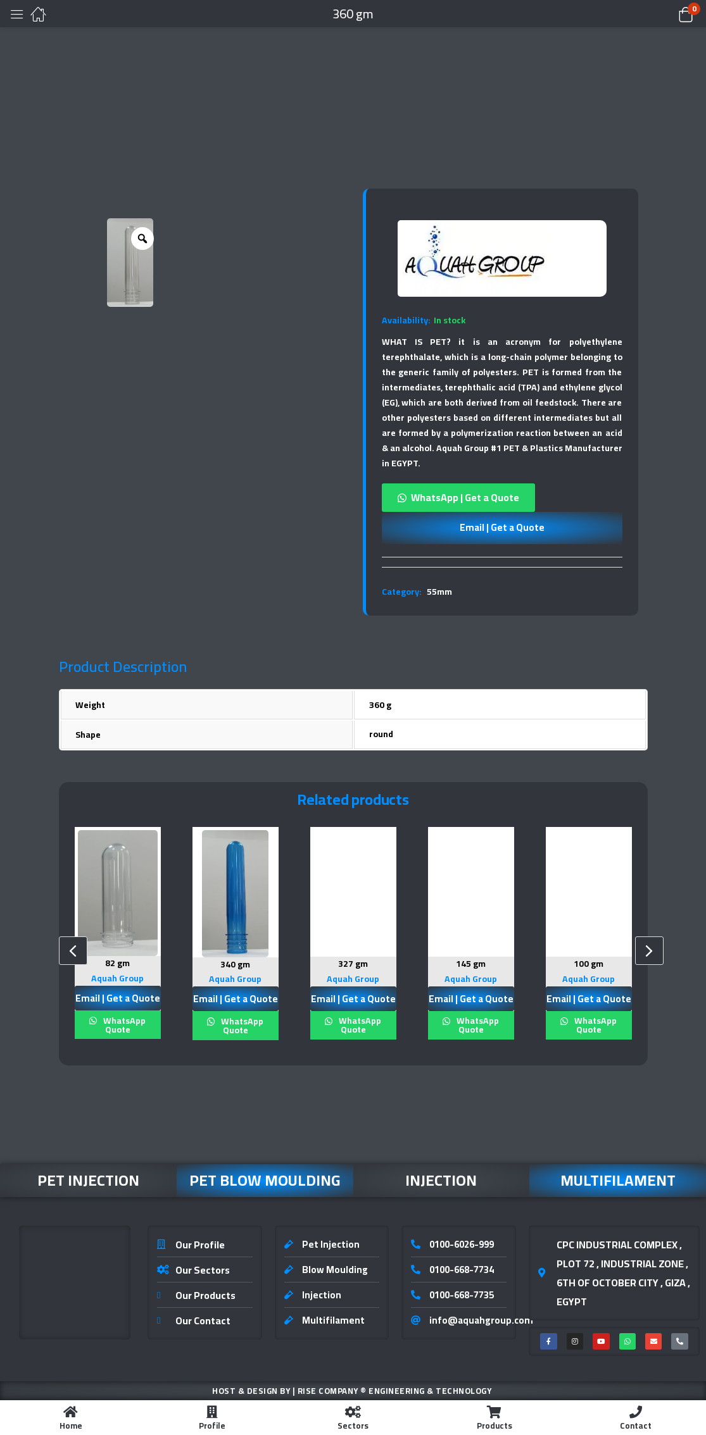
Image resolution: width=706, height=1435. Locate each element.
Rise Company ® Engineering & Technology (395, 1390)
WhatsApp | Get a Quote (465, 497)
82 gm (117, 963)
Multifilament (618, 1179)
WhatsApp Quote (123, 1024)
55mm (439, 591)
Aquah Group (117, 977)
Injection (441, 1179)
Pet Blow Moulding (265, 1179)
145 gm (471, 963)
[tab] (502, 562)
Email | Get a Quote (502, 527)
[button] (669, 14)
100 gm (588, 963)
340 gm (235, 964)
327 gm (353, 963)
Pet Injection (88, 1179)
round (381, 734)
